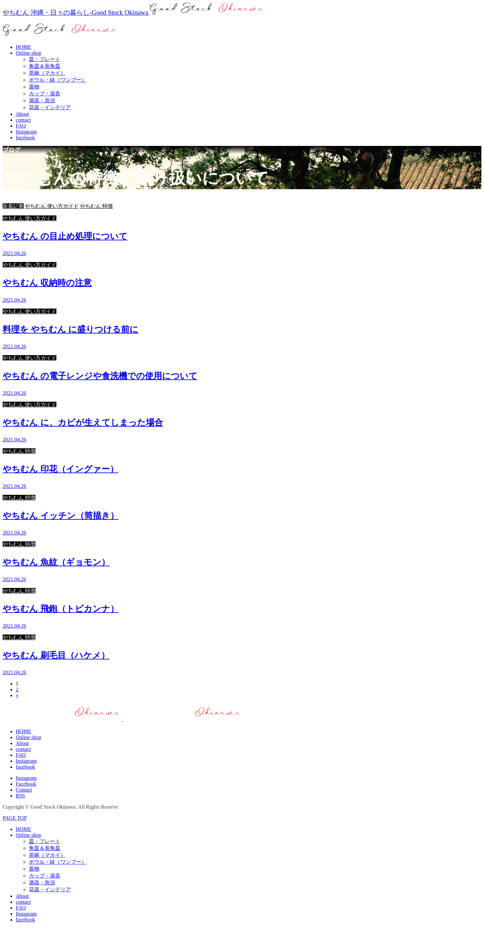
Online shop (28, 53)
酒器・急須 (42, 100)
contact (23, 120)
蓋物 (34, 87)
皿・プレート (44, 59)
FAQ (21, 126)
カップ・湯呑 (44, 93)
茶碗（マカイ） (47, 73)
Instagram (26, 131)
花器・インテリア (50, 107)
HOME (23, 47)
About (22, 114)
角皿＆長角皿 (44, 66)
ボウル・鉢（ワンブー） (58, 80)
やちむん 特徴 (96, 206)
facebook (25, 137)
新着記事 (13, 206)
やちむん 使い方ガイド (52, 206)
